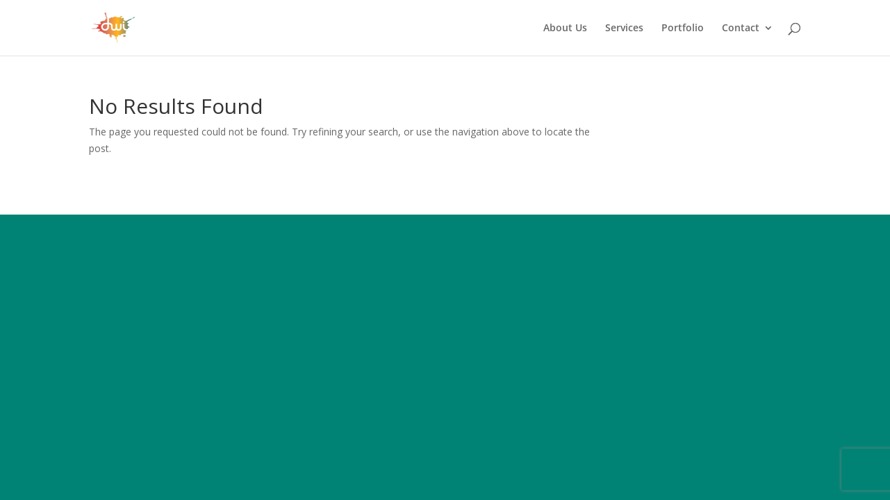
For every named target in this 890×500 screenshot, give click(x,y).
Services (624, 28)
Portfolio (682, 28)
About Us (565, 28)
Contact (740, 28)
